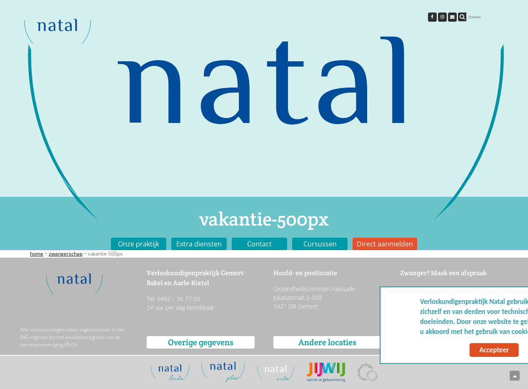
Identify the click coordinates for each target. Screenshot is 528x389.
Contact (259, 243)
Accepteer (444, 350)
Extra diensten (199, 243)
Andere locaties (327, 342)
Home (36, 253)
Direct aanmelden (385, 243)
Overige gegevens (200, 342)
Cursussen (320, 243)
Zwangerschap (66, 253)
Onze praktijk (138, 243)
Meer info (501, 331)
